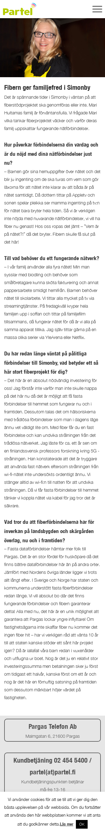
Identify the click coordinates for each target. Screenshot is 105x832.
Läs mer (66, 824)
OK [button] (81, 824)
